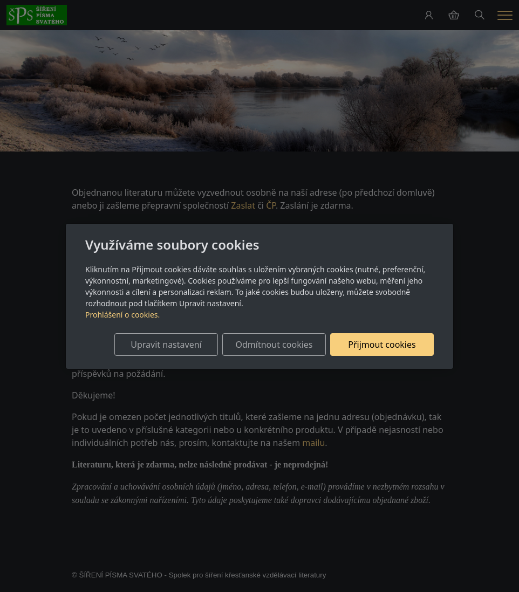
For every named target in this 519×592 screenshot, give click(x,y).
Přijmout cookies (381, 344)
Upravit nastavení (166, 344)
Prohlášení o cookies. (122, 314)
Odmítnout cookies (274, 344)
